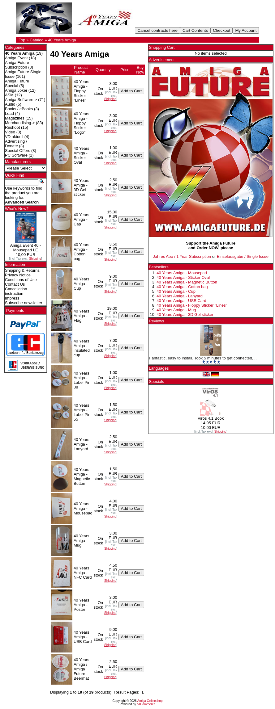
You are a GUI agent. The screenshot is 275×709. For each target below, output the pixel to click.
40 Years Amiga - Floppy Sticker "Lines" (192, 305)
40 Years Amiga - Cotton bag (182, 286)
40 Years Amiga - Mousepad (182, 273)
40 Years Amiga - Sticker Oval (183, 277)
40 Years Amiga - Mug (176, 310)
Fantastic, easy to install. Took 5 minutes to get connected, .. (202, 358)
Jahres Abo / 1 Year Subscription (182, 256)
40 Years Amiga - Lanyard (180, 296)
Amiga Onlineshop (150, 701)
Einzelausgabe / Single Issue (243, 256)
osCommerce (146, 704)
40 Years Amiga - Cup (176, 291)
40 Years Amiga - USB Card (181, 300)
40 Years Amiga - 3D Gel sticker (185, 314)
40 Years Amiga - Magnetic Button (187, 282)
